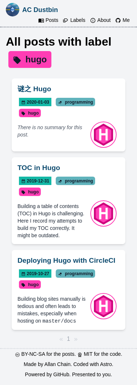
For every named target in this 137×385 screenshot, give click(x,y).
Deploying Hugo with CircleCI (66, 260)
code (115, 354)
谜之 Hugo (34, 89)
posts (68, 354)
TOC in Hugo (38, 168)
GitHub (61, 374)
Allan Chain (57, 364)
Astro (106, 364)
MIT (89, 354)
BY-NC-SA (33, 354)
